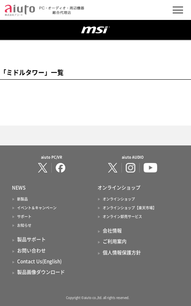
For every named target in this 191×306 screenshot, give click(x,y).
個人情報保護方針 (122, 252)
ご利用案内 (115, 241)
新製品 (22, 199)
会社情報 (112, 230)
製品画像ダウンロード (41, 272)
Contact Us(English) (39, 261)
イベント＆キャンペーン (37, 208)
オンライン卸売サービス (122, 216)
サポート (24, 216)
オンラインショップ (119, 199)
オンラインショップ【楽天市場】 (129, 208)
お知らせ (24, 225)
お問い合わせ (31, 250)
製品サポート (31, 239)
